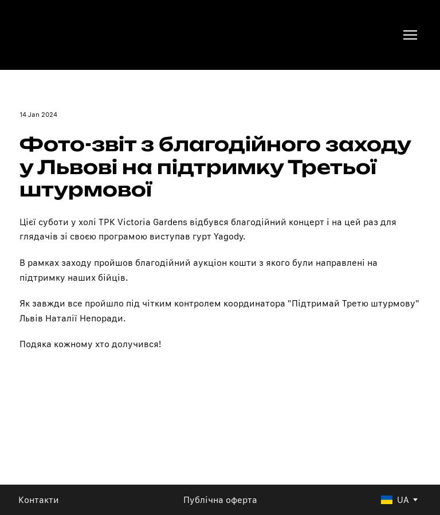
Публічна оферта (220, 499)
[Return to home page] (57, 35)
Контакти (38, 499)
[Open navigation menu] (410, 34)
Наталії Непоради (84, 318)
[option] (395, 499)
